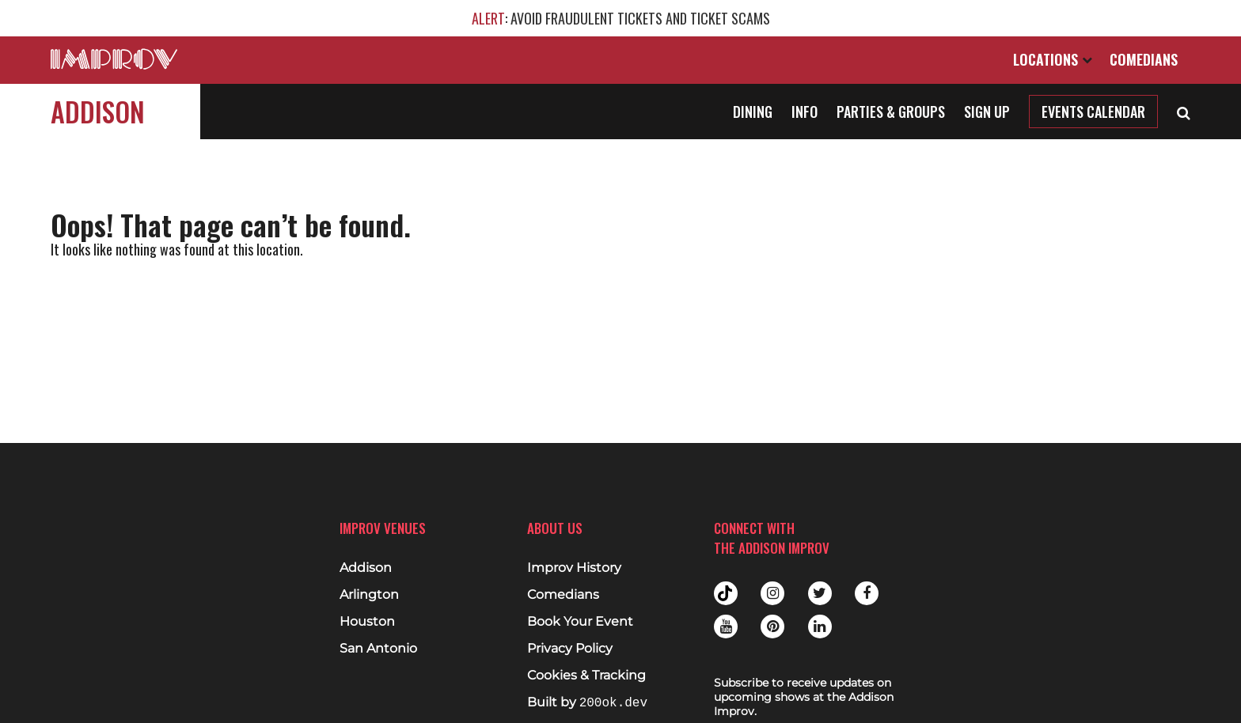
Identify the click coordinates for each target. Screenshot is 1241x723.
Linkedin (820, 626)
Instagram (772, 593)
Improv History (574, 568)
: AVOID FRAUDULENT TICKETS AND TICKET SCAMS (621, 18)
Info (804, 111)
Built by (587, 703)
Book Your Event (580, 621)
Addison (98, 111)
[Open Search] (1183, 111)
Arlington (369, 595)
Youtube (726, 626)
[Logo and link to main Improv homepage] (114, 59)
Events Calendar (1093, 111)
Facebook (867, 593)
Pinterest (772, 626)
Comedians (1144, 59)
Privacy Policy (570, 648)
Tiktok (726, 593)
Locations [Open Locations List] (1052, 59)
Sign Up (987, 111)
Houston (367, 621)
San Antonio (378, 648)
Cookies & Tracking (586, 675)
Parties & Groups (891, 111)
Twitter (820, 593)
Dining (752, 111)
